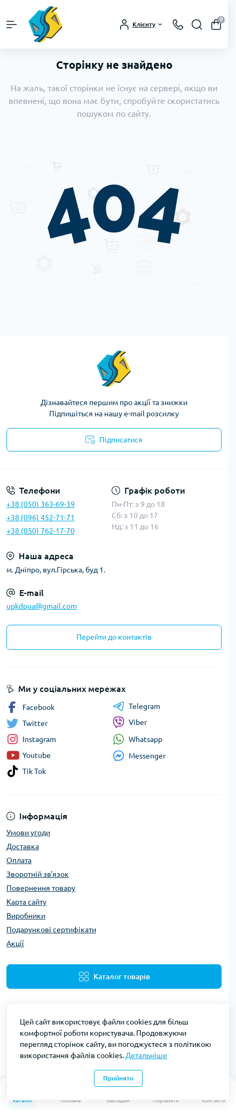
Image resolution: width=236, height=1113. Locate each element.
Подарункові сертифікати (51, 929)
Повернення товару (40, 888)
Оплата (19, 860)
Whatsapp (137, 739)
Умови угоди (28, 832)
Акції (15, 943)
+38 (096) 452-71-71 (40, 517)
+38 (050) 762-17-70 (40, 531)
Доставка (22, 846)
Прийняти (118, 1078)
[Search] (197, 24)
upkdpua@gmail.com (41, 606)
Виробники (25, 916)
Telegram (136, 706)
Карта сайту (26, 902)
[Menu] (11, 24)
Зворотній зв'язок (37, 874)
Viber (130, 722)
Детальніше (146, 1055)
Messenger (139, 755)
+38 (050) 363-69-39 (40, 504)
